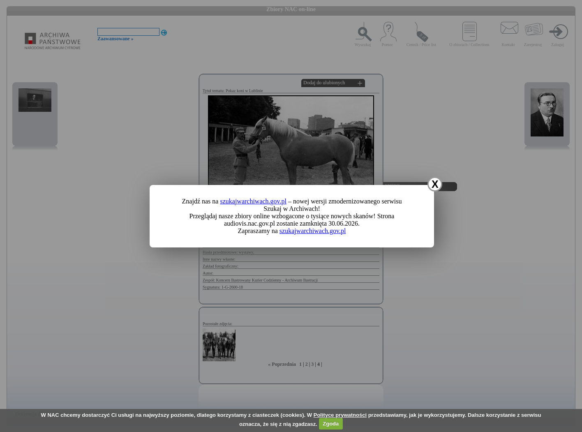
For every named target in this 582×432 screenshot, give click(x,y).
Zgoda (331, 423)
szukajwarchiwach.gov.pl (253, 201)
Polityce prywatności (340, 415)
